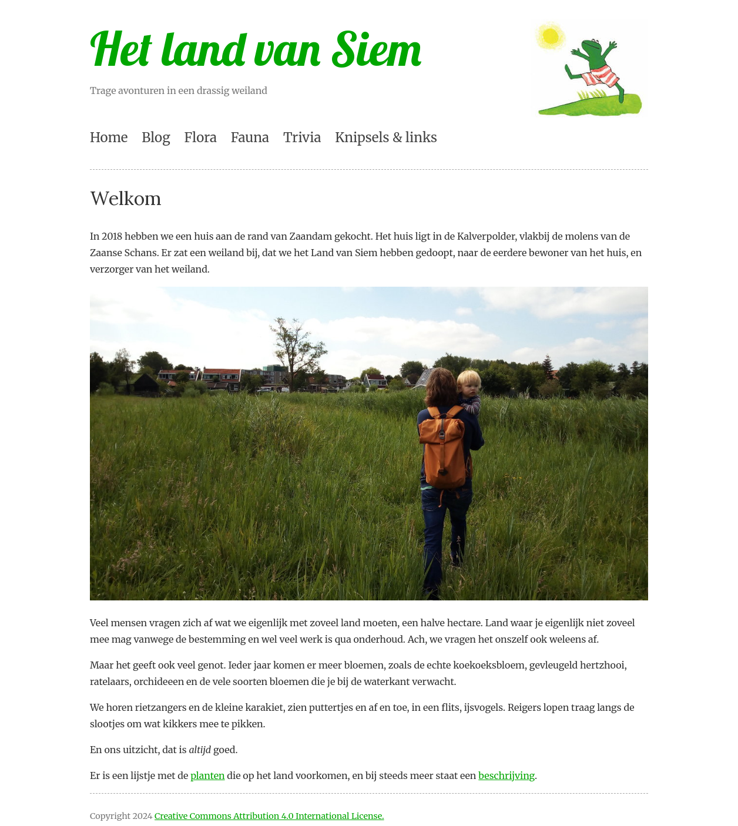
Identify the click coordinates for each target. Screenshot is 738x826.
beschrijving (506, 775)
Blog (156, 137)
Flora (200, 137)
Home (109, 137)
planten (207, 775)
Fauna (250, 137)
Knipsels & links (386, 137)
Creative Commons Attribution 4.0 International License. (269, 816)
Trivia (302, 137)
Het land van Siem (255, 48)
